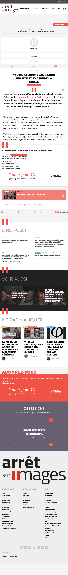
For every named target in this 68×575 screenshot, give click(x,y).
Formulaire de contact (51, 525)
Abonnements (49, 504)
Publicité (4, 530)
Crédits (47, 546)
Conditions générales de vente (53, 544)
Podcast (47, 551)
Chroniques (55, 9)
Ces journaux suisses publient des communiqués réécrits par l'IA (49, 252)
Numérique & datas (7, 516)
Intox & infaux (6, 511)
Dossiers (25, 514)
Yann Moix (19, 216)
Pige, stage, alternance (51, 530)
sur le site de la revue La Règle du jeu (34, 108)
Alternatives (5, 521)
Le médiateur (48, 509)
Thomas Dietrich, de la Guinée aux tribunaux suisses (33, 358)
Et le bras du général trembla (47, 267)
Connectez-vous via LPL (11, 180)
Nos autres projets (50, 521)
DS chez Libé (13, 567)
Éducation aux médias (51, 514)
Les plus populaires (28, 518)
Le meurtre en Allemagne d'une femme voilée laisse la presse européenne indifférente (15, 268)
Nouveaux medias (7, 523)
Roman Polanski (31, 216)
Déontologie (5, 518)
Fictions (4, 504)
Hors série (5, 567)
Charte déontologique (51, 523)
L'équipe (47, 518)
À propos (47, 516)
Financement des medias (9, 539)
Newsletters (48, 539)
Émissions (45, 9)
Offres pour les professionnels (53, 535)
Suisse (12, 216)
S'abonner (59, 24)
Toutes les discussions (51, 528)
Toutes (25, 504)
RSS (46, 548)
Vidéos (25, 516)
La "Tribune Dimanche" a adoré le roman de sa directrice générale (10, 359)
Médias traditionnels (7, 532)
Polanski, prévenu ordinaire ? (53, 264)
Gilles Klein (34, 60)
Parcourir (24, 9)
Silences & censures (7, 535)
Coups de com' (6, 507)
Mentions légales (49, 542)
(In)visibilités (5, 525)
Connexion (61, 1)
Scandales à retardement (9, 509)
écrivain (42, 216)
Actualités (35, 9)
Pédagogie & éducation (8, 537)
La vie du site (48, 507)
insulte (5, 216)
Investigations (6, 514)
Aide (46, 532)
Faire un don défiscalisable (52, 537)
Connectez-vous (8, 175)
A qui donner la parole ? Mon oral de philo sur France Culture (55, 359)
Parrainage (48, 511)
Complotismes (6, 528)
